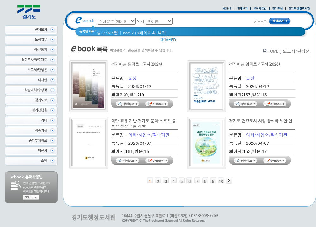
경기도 (199, 41)
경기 (184, 41)
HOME (273, 51)
